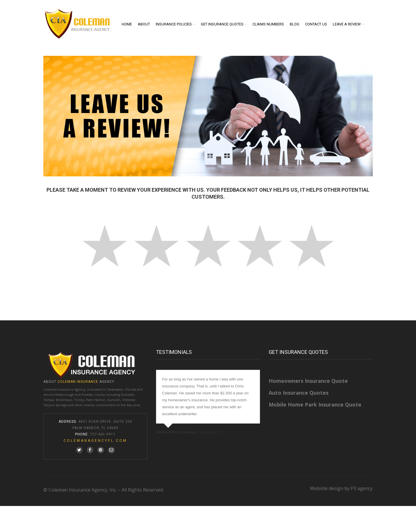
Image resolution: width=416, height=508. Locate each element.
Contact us (316, 25)
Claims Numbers (268, 25)
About (144, 25)
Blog (294, 25)
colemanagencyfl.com (95, 443)
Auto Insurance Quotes (298, 394)
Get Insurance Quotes (222, 25)
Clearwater (115, 391)
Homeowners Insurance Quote (308, 382)
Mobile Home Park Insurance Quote (315, 406)
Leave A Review (347, 25)
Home (127, 25)
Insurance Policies (174, 25)
